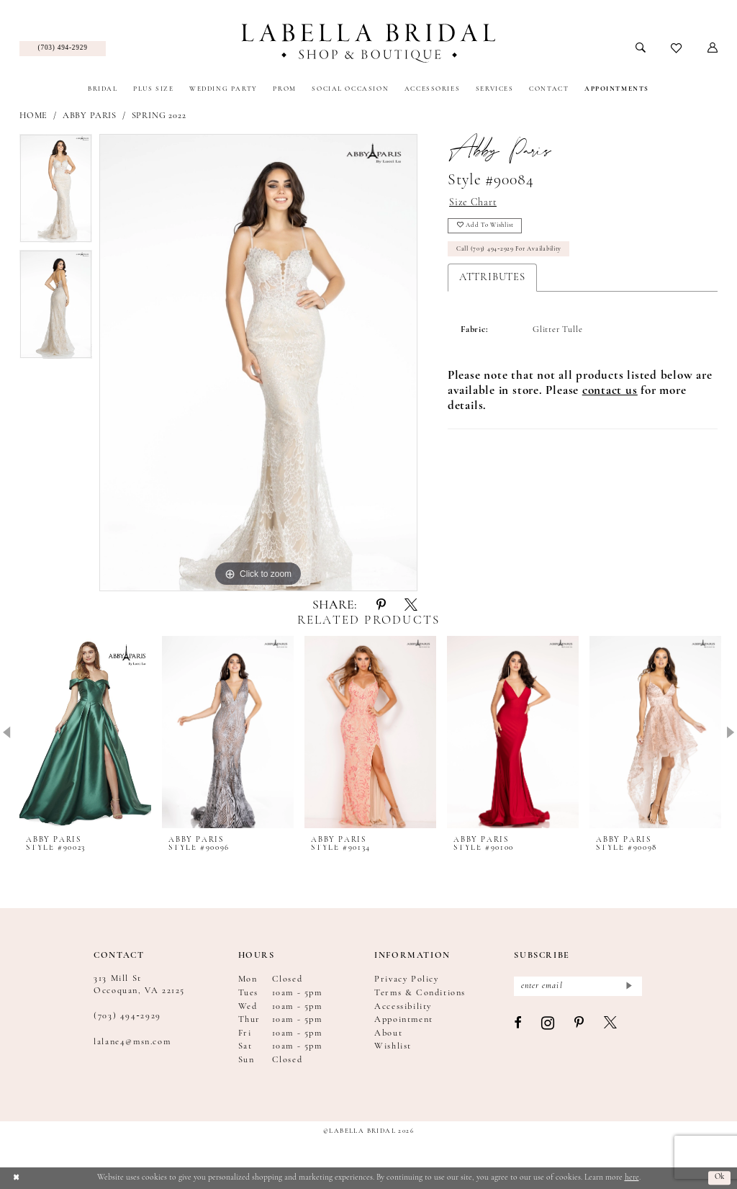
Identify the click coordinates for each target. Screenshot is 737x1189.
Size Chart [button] (473, 203)
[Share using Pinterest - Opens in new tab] (381, 606)
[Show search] (641, 48)
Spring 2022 (159, 116)
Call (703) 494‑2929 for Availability (513, 252)
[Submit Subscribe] (628, 987)
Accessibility (403, 1006)
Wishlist (393, 1046)
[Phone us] (62, 49)
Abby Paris (90, 116)
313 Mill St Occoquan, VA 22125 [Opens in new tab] (139, 984)
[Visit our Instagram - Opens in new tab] (548, 1025)
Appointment (403, 1019)
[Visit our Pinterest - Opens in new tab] (579, 1025)
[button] (713, 48)
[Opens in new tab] (610, 395)
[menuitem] (62, 49)
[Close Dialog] (16, 1178)
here (632, 1177)
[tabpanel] (55, 192)
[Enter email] (578, 987)
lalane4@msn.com (132, 1042)
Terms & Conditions (420, 993)
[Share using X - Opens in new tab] (410, 606)
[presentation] (85, 732)
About (388, 1033)
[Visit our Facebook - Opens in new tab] (518, 1025)
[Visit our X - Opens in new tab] (611, 1025)
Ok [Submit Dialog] (719, 1177)
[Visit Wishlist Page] (677, 49)
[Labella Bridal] (368, 43)
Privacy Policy (406, 979)
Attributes (492, 281)
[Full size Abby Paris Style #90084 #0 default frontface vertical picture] (258, 363)
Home (33, 116)
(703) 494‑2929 (127, 1016)
